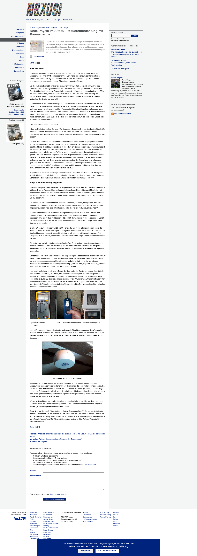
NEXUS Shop (104, 512)
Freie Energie (63, 27)
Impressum (19, 68)
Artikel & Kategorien (50, 27)
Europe (115, 526)
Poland (115, 519)
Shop (57, 19)
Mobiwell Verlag (105, 517)
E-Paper (20, 43)
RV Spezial (47, 539)
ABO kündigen (88, 521)
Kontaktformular (89, 465)
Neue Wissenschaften (51, 523)
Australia (116, 512)
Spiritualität (47, 532)
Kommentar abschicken (54, 499)
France (115, 515)
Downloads (19, 54)
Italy (114, 517)
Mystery (46, 526)
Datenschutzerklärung (118, 546)
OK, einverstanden (107, 550)
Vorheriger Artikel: (56, 439)
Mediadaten (19, 64)
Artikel (21, 40)
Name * (33, 471)
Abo (49, 19)
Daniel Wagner (116, 78)
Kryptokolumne (48, 521)
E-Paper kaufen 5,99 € (15, 114)
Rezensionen (48, 517)
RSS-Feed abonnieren (122, 113)
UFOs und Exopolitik (50, 528)
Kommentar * (35, 476)
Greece (115, 521)
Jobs (22, 57)
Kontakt (20, 61)
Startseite (20, 29)
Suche (134, 36)
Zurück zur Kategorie (38, 442)
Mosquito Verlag (105, 515)
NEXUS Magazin (36, 27)
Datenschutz (19, 71)
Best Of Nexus (48, 512)
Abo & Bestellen (17, 36)
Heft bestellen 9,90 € (16, 112)
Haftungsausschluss (90, 519)
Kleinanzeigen (18, 50)
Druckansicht (39, 57)
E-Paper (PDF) (18, 144)
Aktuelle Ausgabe (35, 19)
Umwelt (46, 536)
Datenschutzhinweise (58, 494)
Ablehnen (85, 550)
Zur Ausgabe (19, 110)
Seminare (68, 19)
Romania (116, 523)
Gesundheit (47, 515)
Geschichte (47, 534)
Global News (47, 519)
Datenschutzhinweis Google (120, 40)
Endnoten (20, 47)
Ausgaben (20, 33)
